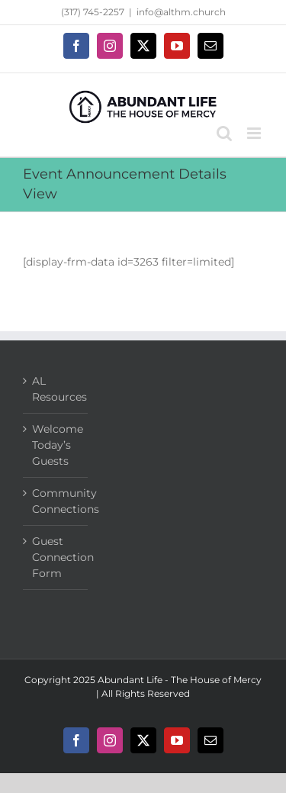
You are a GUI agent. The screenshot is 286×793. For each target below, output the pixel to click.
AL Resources (56, 389)
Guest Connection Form (56, 557)
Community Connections (56, 501)
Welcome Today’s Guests (56, 445)
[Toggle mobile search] (224, 133)
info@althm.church (181, 12)
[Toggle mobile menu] (255, 133)
